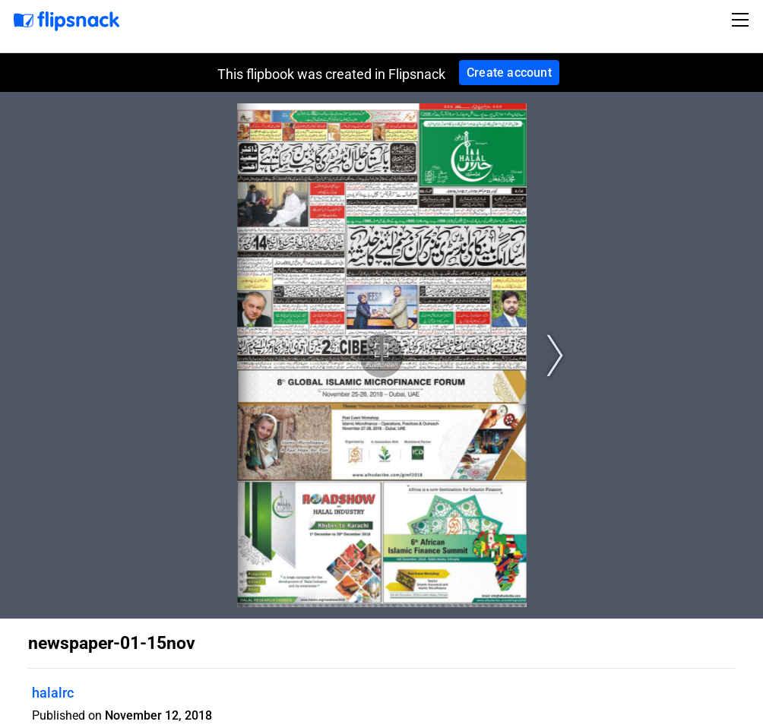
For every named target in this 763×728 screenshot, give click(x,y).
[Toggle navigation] (742, 20)
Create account (509, 72)
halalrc (53, 693)
